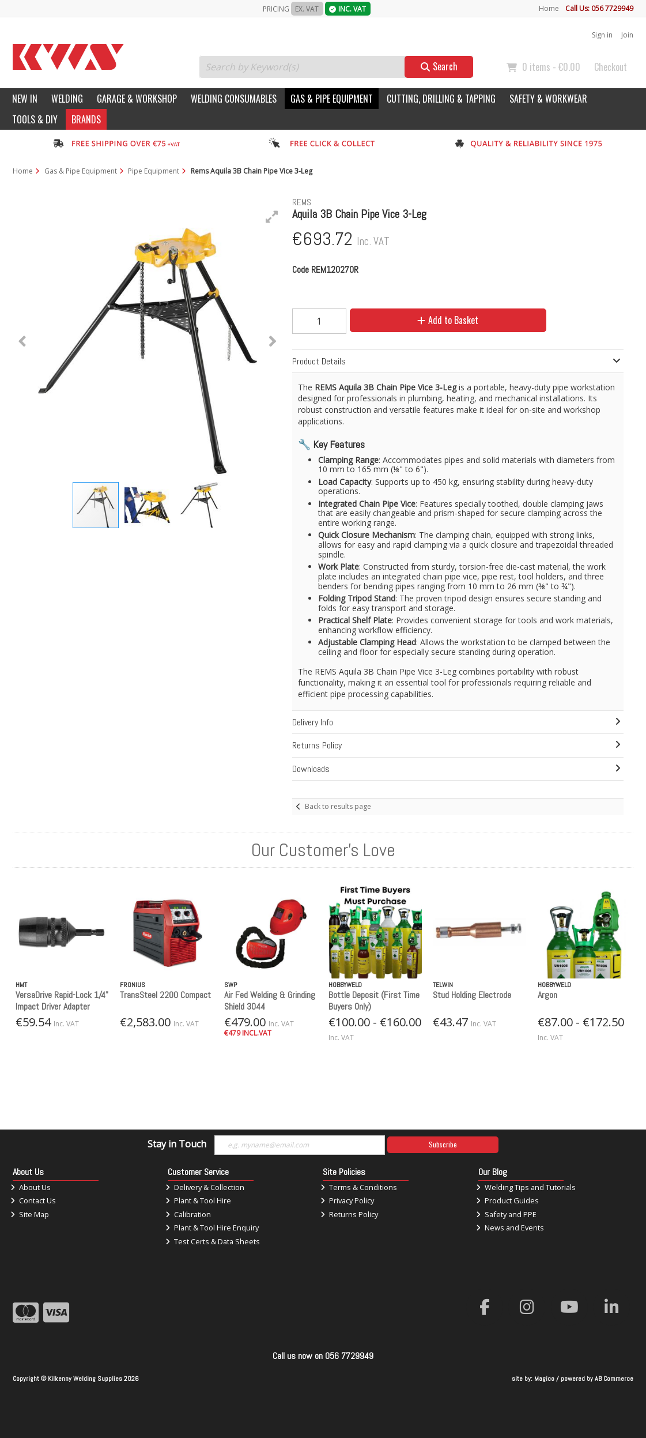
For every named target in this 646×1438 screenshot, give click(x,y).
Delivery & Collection (204, 1187)
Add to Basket (447, 320)
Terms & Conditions (358, 1187)
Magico (544, 1378)
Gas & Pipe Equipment (331, 99)
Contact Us (33, 1200)
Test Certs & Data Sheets (212, 1241)
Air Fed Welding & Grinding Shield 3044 (269, 1000)
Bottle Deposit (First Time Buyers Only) (374, 1000)
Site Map (29, 1214)
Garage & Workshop (137, 99)
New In (24, 99)
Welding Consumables (234, 99)
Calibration (188, 1214)
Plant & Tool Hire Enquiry (212, 1227)
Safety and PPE (506, 1214)
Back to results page (338, 806)
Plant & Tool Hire (198, 1200)
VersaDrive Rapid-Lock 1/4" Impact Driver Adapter (62, 1000)
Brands (86, 119)
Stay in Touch (177, 1144)
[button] (272, 217)
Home (549, 8)
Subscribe (443, 1144)
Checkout (610, 67)
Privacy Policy (347, 1200)
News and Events (510, 1227)
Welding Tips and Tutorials (526, 1187)
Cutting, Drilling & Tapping (441, 99)
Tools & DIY (35, 119)
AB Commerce (614, 1378)
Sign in (602, 35)
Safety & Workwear (548, 99)
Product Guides (507, 1200)
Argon (547, 995)
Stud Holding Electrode (472, 995)
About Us (30, 1187)
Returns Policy (349, 1214)
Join (627, 35)
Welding (67, 99)
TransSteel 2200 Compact (165, 995)
